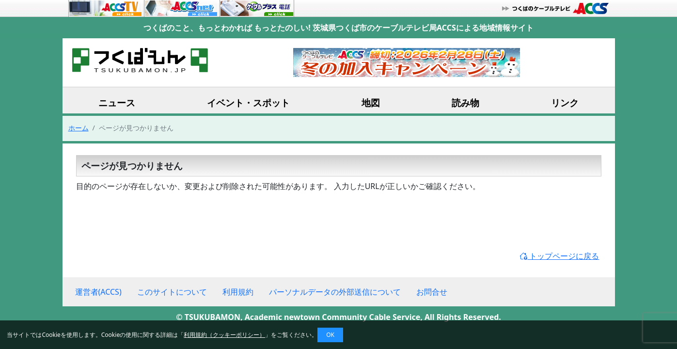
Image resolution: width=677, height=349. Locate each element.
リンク (565, 102)
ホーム (78, 127)
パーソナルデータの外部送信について (335, 291)
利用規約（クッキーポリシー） (224, 335)
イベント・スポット (248, 102)
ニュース (116, 102)
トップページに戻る (559, 256)
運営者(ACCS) (98, 291)
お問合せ (431, 291)
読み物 (465, 102)
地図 (371, 102)
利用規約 (237, 291)
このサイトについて (172, 291)
